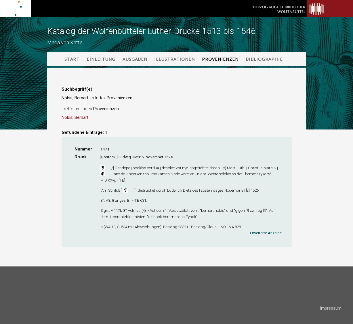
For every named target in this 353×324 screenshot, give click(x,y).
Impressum (330, 308)
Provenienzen (220, 59)
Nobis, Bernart (75, 117)
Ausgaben (135, 59)
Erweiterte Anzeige (266, 232)
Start (71, 59)
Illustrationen (174, 59)
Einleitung (101, 59)
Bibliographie (264, 59)
